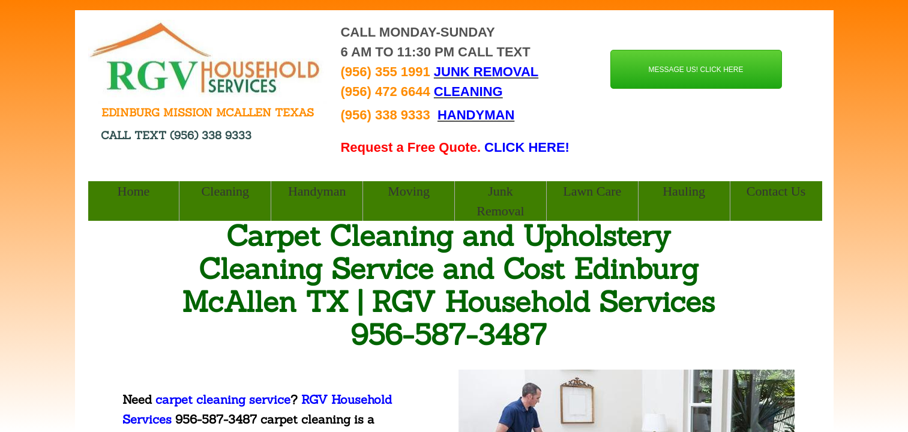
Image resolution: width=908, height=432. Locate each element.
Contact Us (776, 191)
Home (134, 191)
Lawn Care (592, 191)
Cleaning (225, 191)
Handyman (317, 191)
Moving (409, 191)
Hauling (684, 191)
